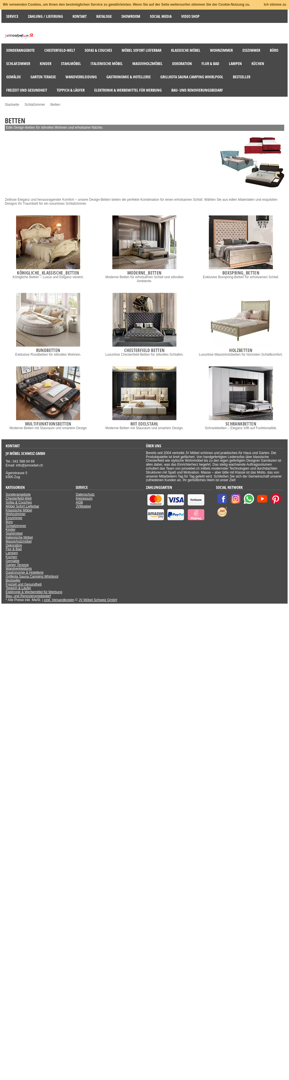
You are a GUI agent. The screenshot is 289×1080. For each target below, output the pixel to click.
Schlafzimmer (16, 526)
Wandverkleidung (19, 569)
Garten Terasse (17, 565)
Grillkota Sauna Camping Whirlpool (32, 576)
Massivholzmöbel (19, 541)
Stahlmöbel (14, 533)
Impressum (84, 498)
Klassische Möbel (19, 510)
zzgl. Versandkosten (59, 600)
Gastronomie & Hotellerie (24, 572)
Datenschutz (85, 494)
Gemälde (12, 561)
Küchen (11, 557)
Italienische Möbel (19, 537)
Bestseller (13, 580)
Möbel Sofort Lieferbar (22, 506)
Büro (9, 522)
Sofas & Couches (19, 502)
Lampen (12, 553)
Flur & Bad (14, 549)
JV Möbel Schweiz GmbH (98, 600)
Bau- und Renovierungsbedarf (28, 596)
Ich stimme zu (275, 5)
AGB (79, 502)
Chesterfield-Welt (19, 498)
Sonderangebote (18, 494)
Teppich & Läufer (18, 588)
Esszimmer (14, 518)
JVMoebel (83, 506)
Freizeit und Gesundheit (23, 584)
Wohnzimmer (15, 514)
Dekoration (14, 545)
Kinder (11, 530)
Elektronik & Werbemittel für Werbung (34, 592)
